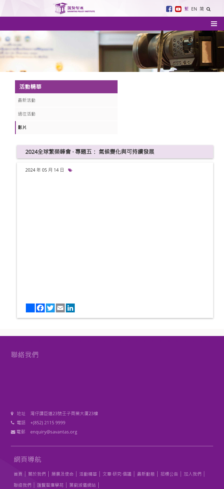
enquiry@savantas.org (154, 385)
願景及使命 (62, 445)
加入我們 (192, 445)
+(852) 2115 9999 (148, 376)
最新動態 (146, 445)
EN (193, 9)
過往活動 (27, 114)
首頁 (18, 445)
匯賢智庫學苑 (50, 456)
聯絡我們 (22, 456)
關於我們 (37, 445)
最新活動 (27, 100)
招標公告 (169, 445)
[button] (208, 9)
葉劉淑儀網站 (82, 456)
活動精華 (88, 445)
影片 (22, 127)
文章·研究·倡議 (117, 445)
